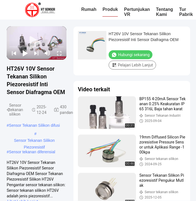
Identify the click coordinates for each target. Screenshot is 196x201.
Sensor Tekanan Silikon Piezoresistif (34, 141)
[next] (36, 53)
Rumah (88, 9)
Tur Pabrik (186, 12)
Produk (110, 9)
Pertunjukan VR (137, 12)
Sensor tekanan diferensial (32, 152)
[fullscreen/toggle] (59, 53)
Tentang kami (164, 12)
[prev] (14, 53)
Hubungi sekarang (130, 54)
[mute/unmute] (47, 53)
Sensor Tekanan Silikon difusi (34, 125)
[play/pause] (25, 53)
